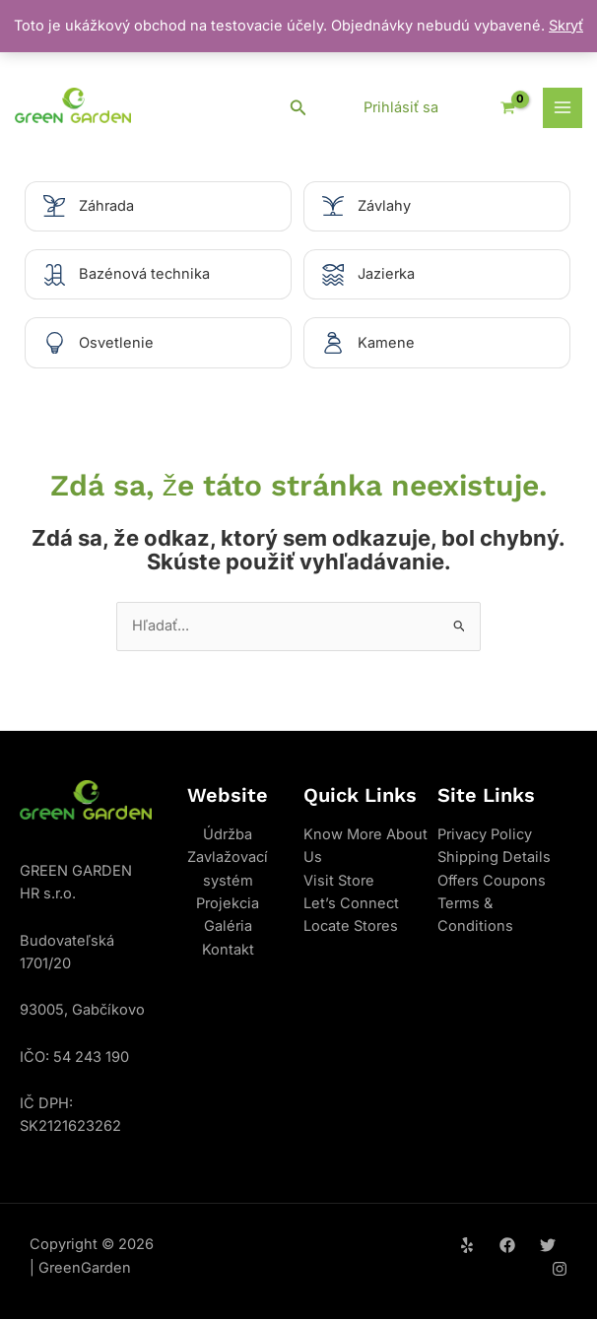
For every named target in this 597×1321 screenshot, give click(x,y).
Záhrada (106, 206)
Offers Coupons (491, 882)
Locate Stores (350, 928)
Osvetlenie (116, 344)
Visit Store (338, 882)
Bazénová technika (144, 275)
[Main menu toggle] (562, 107)
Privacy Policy (484, 836)
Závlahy (384, 206)
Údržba (227, 836)
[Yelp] (467, 1247)
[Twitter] (548, 1247)
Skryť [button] (566, 25)
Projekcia (227, 905)
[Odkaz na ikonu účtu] (401, 108)
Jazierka (386, 275)
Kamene (386, 344)
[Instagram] (559, 1270)
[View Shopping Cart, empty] (500, 108)
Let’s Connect (351, 905)
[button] (298, 108)
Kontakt (228, 950)
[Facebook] (507, 1247)
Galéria (228, 928)
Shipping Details (494, 859)
